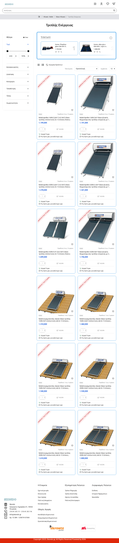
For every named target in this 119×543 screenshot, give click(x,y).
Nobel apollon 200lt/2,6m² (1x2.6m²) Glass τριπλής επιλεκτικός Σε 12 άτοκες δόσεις (54, 186)
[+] (45, 129)
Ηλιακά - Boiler (48, 17)
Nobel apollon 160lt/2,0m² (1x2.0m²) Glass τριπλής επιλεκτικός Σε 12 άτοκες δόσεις (54, 119)
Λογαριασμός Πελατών (101, 485)
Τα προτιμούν (46, 37)
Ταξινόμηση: (69, 69)
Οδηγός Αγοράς (44, 509)
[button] (56, 52)
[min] (11, 56)
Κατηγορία (10, 82)
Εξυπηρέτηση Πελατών (75, 485)
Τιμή (8, 44)
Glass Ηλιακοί (60, 17)
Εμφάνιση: (104, 69)
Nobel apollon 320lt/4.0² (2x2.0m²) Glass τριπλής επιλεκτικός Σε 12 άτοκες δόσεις (54, 253)
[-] (40, 129)
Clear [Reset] (26, 37)
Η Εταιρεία (42, 485)
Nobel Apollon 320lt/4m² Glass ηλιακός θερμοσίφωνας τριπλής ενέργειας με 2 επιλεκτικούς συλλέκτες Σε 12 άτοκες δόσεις (94, 253)
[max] (23, 56)
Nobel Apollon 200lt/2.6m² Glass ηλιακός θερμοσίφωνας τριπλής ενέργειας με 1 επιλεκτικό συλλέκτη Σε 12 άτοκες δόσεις (96, 186)
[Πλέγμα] (38, 65)
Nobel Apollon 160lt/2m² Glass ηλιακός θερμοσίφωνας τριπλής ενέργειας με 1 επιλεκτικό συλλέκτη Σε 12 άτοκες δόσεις (96, 119)
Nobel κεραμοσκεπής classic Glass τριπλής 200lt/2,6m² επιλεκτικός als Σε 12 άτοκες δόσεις (95, 387)
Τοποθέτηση (11, 89)
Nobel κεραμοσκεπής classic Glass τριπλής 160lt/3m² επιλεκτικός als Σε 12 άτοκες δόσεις (54, 387)
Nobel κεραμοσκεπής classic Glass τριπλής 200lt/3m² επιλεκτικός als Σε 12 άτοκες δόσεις (54, 454)
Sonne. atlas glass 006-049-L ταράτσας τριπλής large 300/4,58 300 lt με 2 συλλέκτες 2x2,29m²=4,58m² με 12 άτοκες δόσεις (100, 46)
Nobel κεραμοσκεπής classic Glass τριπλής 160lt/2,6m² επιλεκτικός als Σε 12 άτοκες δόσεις (95, 320)
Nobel (40, 114)
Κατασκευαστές (12, 67)
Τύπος (9, 96)
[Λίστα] (43, 65)
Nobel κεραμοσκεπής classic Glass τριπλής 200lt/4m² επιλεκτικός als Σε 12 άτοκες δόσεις (95, 454)
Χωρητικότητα (12, 103)
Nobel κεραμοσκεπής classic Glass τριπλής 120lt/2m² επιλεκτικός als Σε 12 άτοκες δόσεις (54, 320)
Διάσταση (10, 74)
